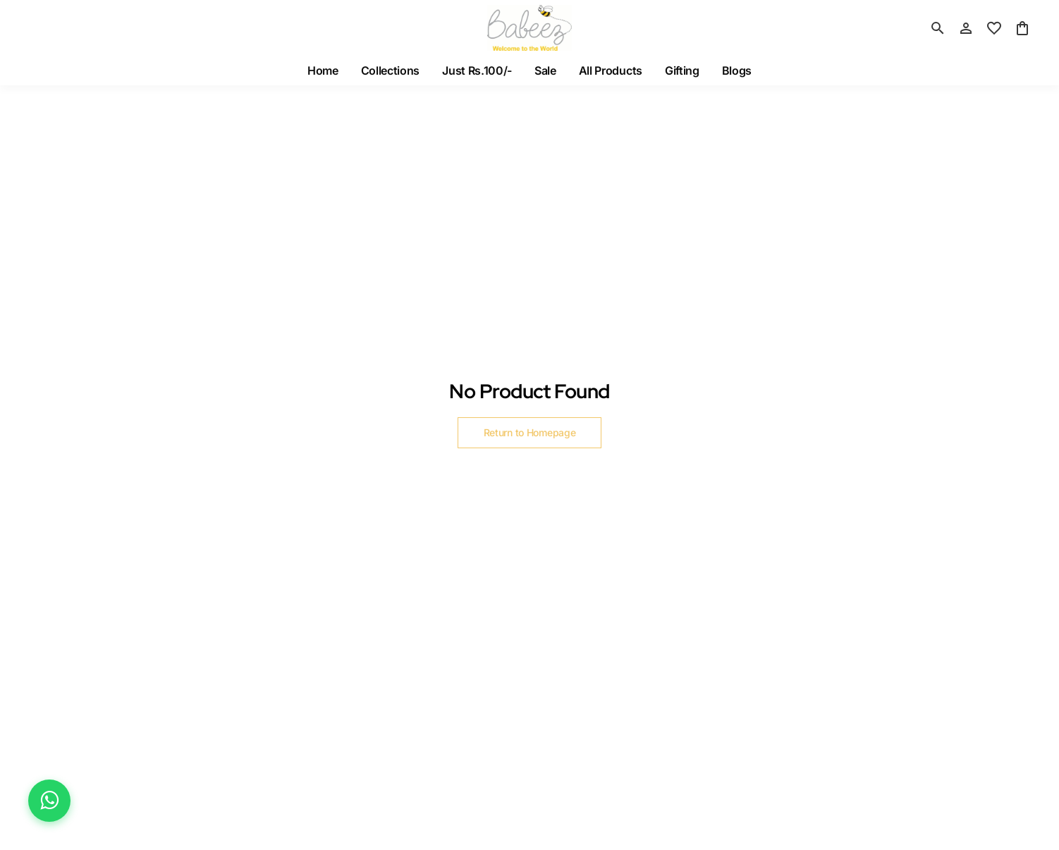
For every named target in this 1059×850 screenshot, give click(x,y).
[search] (937, 28)
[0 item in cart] (1022, 28)
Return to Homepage (530, 432)
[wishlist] (994, 28)
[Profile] (965, 28)
